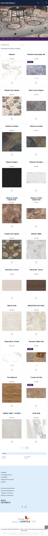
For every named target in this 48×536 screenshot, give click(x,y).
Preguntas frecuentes (7, 479)
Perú (26, 458)
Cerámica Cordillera (14, 534)
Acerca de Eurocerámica (8, 488)
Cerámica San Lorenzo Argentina (9, 532)
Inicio (3, 39)
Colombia (28, 456)
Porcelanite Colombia (24, 534)
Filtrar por (5, 45)
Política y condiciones (7, 495)
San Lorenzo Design (34, 534)
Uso (8, 39)
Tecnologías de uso (6, 475)
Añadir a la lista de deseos (12, 83)
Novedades (4, 477)
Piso (12, 39)
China (4, 456)
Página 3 (17, 39)
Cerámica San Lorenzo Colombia (24, 532)
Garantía (3, 482)
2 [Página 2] (25, 448)
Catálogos (3, 472)
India (4, 458)
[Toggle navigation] (46, 2)
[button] (38, 2)
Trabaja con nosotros (7, 493)
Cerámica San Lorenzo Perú (38, 532)
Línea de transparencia (7, 490)
